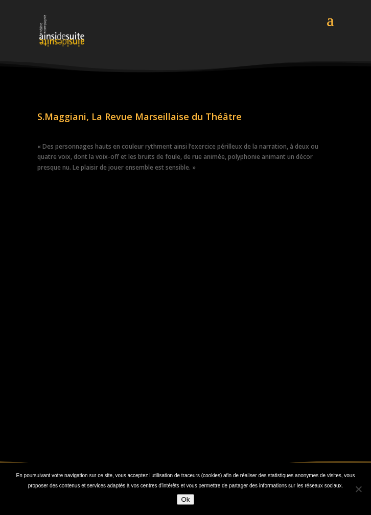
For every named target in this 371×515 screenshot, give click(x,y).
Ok (185, 499)
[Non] (358, 489)
